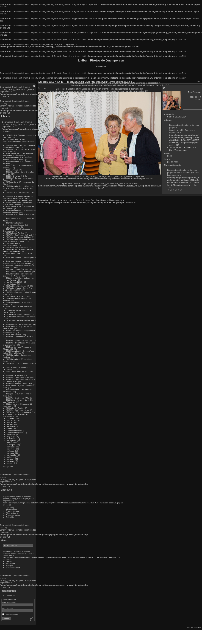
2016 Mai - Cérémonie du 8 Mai (19, 270)
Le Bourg (10, 418)
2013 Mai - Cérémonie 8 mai (17, 377)
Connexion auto (10, 615)
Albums (5, 116)
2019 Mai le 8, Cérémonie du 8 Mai (20, 192)
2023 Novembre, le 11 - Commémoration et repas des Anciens (18, 140)
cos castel (11, 434)
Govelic (10, 428)
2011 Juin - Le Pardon (15, 408)
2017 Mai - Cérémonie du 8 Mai (19, 235)
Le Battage (11, 284)
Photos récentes (12, 511)
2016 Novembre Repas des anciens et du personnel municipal (19, 240)
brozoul (10, 463)
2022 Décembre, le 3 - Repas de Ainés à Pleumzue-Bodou (18, 159)
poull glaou (11, 441)
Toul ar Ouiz (12, 422)
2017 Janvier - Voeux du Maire (18, 237)
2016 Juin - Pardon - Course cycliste (21, 257)
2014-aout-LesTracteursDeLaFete (21, 316)
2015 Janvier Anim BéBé (16, 296)
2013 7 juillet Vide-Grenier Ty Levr (20, 371)
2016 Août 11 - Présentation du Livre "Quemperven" (18, 250)
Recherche (10, 563)
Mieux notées (11, 509)
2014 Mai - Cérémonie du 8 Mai (19, 341)
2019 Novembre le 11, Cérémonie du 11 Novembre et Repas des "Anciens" (19, 187)
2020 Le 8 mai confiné (15, 176)
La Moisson (11, 280)
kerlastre (10, 451)
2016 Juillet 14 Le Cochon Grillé (19, 253)
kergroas (10, 453)
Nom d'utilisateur (9, 602)
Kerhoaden (11, 426)
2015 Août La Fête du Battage (18, 278)
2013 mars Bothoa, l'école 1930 (19, 384)
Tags (8, 561)
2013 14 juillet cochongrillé (17, 367)
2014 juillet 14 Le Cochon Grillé (19, 324)
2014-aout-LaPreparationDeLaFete (21, 320)
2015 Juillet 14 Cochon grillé (17, 286)
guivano (10, 459)
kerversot (10, 447)
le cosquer (11, 445)
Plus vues (10, 507)
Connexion (10, 596)
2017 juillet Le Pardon (15, 233)
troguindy (10, 437)
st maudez (11, 439)
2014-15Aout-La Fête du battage (19, 306)
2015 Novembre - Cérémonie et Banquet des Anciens (17, 275)
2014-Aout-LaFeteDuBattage (18, 314)
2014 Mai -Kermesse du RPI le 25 (20, 337)
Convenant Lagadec (15, 432)
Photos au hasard (13, 515)
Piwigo (198, 627)
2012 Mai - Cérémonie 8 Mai (17, 398)
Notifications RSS (13, 567)
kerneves (10, 449)
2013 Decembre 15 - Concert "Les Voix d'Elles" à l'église (18, 352)
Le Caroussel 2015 (14, 282)
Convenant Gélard (14, 430)
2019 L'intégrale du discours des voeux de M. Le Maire (17, 203)
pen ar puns (12, 443)
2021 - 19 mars (12, 170)
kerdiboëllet (11, 455)
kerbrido (10, 457)
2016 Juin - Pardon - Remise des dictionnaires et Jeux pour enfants (18, 263)
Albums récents (12, 513)
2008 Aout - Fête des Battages (18, 412)
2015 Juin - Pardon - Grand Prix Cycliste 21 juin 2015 (17, 289)
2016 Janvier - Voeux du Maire (18, 272)
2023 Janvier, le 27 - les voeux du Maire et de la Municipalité (18, 154)
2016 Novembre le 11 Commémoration (13, 244)
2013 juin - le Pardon (14, 375)
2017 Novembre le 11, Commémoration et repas (13, 224)
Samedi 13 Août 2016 (176, 117)
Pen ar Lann (12, 420)
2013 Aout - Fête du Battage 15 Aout (21, 363)
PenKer (10, 424)
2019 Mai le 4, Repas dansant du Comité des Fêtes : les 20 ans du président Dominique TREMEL (18, 198)
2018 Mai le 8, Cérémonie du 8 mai (20, 215)
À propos (9, 565)
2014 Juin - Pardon (13, 335)
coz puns (10, 461)
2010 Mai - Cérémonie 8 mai (17, 410)
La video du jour (13, 227)
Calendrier (10, 517)
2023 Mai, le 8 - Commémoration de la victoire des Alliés (19, 146)
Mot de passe (8, 608)
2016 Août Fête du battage (17, 247)
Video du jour (12, 369)
